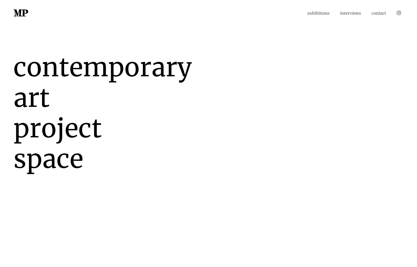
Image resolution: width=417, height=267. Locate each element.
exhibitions (318, 13)
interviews (350, 13)
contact (379, 13)
